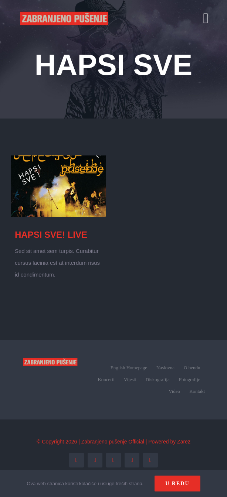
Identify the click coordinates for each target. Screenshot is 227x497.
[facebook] (76, 460)
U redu (177, 483)
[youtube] (132, 460)
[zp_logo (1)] (50, 353)
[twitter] (95, 460)
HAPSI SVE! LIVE (51, 235)
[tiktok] (150, 460)
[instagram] (113, 460)
